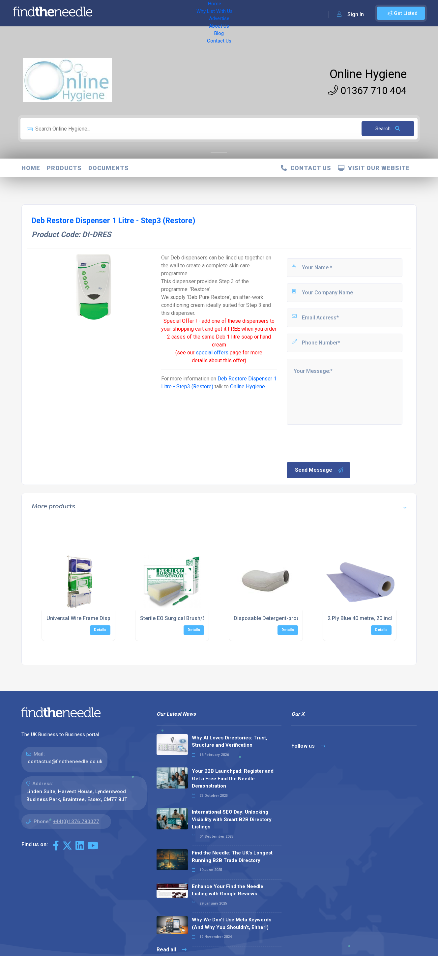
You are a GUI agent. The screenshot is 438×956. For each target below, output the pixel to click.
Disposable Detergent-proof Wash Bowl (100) (289, 618)
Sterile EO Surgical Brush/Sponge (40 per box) (196, 618)
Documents (108, 167)
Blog (240, 13)
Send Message (319, 470)
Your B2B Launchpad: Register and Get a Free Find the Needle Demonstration (233, 778)
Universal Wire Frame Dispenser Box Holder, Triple (107, 618)
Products (64, 167)
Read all (172, 949)
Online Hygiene (368, 74)
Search (387, 129)
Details (100, 630)
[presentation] (336, 443)
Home (116, 13)
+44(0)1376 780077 (76, 821)
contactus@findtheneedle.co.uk (65, 761)
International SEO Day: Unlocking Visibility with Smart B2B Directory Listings (232, 819)
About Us (217, 13)
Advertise (188, 13)
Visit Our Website (374, 167)
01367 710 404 (367, 90)
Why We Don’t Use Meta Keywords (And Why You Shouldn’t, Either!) (231, 923)
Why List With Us (150, 13)
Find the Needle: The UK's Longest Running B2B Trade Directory (232, 856)
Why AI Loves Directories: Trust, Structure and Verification (229, 741)
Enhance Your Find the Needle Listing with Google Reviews (227, 890)
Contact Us (266, 13)
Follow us (308, 746)
